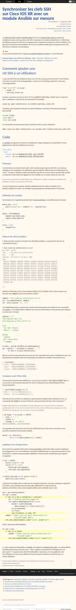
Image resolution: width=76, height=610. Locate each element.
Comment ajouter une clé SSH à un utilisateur (16, 58)
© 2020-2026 (62, 573)
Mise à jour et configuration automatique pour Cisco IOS (25, 588)
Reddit (45, 579)
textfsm (7, 310)
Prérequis (40, 58)
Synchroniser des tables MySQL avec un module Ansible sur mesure (29, 582)
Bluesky (25, 571)
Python (69, 28)
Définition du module (50, 58)
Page (43, 571)
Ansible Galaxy (27, 38)
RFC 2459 (58, 408)
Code (33, 58)
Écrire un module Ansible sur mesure (37, 54)
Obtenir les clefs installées (10, 60)
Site (39, 571)
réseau (44, 28)
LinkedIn (51, 579)
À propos (9, 1)
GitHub (29, 547)
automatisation (51, 28)
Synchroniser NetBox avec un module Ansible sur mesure (25, 586)
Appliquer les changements (45, 60)
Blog (19, 1)
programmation (61, 28)
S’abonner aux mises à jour (14, 591)
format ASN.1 (27, 81)
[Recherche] (71, 1)
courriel (61, 579)
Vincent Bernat (71, 573)
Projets (29, 1)
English (69, 26)
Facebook (38, 579)
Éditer (56, 571)
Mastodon (18, 571)
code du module (66, 31)
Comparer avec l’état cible (28, 60)
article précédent (40, 200)
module (47, 38)
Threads (31, 579)
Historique (49, 571)
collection (12, 38)
